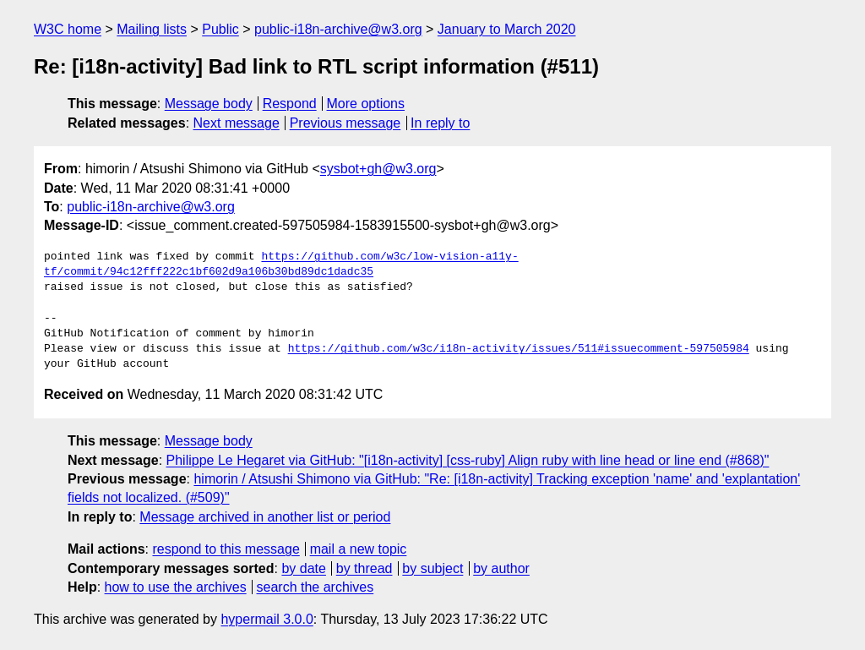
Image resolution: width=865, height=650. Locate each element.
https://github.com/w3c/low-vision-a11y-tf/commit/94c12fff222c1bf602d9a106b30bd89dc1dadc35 (281, 264)
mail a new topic (358, 549)
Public (220, 29)
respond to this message (225, 549)
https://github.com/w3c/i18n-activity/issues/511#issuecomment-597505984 (518, 349)
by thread (364, 568)
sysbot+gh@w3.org (378, 168)
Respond (290, 103)
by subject (432, 568)
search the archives (315, 587)
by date (303, 568)
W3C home (67, 29)
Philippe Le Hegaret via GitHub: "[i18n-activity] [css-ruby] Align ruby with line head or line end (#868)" (468, 460)
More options (366, 103)
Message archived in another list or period (264, 517)
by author (501, 568)
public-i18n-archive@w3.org (338, 29)
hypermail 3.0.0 (266, 619)
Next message (236, 123)
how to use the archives (176, 587)
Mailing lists (152, 29)
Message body (209, 103)
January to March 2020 (507, 29)
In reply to (440, 123)
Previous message (345, 123)
